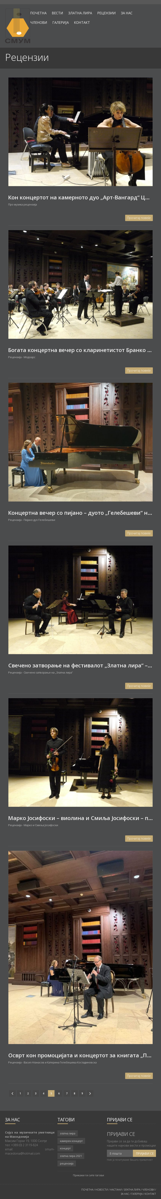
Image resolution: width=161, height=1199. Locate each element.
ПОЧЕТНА (87, 1189)
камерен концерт (71, 1141)
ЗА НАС (125, 1194)
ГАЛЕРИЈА (137, 1194)
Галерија (60, 22)
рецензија (66, 1163)
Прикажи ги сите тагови (88, 1175)
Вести (57, 13)
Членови (38, 22)
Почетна (38, 13)
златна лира (67, 1133)
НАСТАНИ (116, 1189)
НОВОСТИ (101, 1189)
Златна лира (80, 13)
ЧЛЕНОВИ (148, 1189)
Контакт (82, 22)
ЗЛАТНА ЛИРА (132, 1189)
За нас (126, 13)
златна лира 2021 (71, 1156)
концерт (65, 1148)
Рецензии (106, 13)
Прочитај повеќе (139, 218)
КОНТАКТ (150, 1194)
